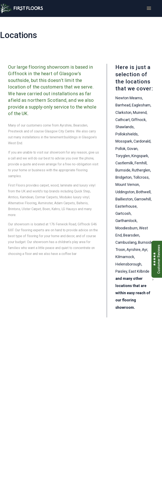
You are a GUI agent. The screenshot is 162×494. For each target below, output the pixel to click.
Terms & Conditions (117, 448)
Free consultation (44, 407)
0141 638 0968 (61, 363)
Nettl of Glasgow (124, 488)
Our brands (39, 397)
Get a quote (40, 417)
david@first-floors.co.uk (45, 462)
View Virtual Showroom (49, 427)
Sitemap (109, 459)
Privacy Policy (114, 454)
